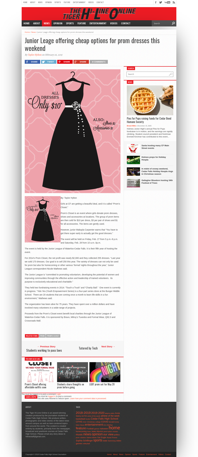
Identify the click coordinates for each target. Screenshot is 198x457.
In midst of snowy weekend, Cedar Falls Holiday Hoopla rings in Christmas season (157, 171)
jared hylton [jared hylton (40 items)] (107, 431)
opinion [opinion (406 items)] (97, 434)
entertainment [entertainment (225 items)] (94, 424)
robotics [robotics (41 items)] (83, 437)
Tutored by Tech (88, 348)
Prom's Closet (53, 335)
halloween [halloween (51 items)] (104, 429)
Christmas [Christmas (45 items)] (91, 422)
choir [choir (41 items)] (84, 422)
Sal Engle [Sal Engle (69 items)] (101, 437)
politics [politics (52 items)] (117, 435)
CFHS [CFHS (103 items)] (79, 421)
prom (42, 335)
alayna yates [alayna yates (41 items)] (109, 413)
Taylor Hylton (34, 54)
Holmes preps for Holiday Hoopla (154, 158)
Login (58, 394)
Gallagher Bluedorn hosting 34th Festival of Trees (157, 181)
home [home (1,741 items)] (114, 427)
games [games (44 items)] (96, 429)
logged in (52, 396)
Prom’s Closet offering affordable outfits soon (35, 385)
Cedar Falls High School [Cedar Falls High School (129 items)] (104, 418)
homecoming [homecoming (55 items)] (81, 431)
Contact (100, 2)
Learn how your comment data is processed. (88, 398)
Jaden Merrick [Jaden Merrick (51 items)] (97, 431)
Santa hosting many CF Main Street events (155, 146)
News (40, 2)
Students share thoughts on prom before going (70, 385)
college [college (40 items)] (98, 422)
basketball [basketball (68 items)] (80, 419)
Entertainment (79, 2)
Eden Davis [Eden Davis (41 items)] (80, 425)
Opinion (48, 2)
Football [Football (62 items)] (90, 428)
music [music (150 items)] (79, 434)
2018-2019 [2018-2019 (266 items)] (83, 412)
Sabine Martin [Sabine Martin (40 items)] (91, 437)
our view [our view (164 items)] (108, 434)
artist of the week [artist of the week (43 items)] (93, 416)
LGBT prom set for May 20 (102, 384)
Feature (67, 2)
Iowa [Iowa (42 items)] (89, 431)
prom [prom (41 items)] (78, 437)
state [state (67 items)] (105, 441)
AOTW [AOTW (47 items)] (84, 416)
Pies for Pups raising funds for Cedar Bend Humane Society (149, 120)
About (32, 2)
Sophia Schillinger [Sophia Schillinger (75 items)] (84, 441)
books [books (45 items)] (88, 419)
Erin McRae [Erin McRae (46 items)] (108, 425)
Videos (91, 2)
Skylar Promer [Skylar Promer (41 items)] (112, 437)
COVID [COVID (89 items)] (104, 421)
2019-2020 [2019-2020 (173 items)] (97, 412)
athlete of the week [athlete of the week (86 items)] (110, 416)
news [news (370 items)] (87, 434)
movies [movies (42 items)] (115, 431)
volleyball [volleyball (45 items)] (86, 443)
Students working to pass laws (44, 350)
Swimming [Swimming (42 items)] (112, 441)
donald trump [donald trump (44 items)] (114, 422)
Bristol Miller (131, 126)
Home (25, 2)
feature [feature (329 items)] (81, 428)
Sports (57, 2)
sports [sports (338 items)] (97, 440)
